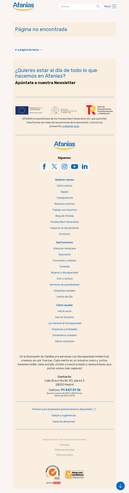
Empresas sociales (64, 290)
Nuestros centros (64, 203)
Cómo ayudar (64, 305)
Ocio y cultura (64, 278)
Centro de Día (64, 296)
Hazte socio (64, 311)
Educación (64, 254)
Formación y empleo (64, 260)
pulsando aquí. (71, 126)
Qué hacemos (64, 242)
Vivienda (65, 266)
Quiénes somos (64, 179)
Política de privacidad (64, 450)
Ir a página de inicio (27, 49)
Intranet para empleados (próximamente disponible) (62, 409)
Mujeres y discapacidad (64, 272)
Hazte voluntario (64, 341)
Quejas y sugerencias (64, 415)
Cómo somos (64, 185)
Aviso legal (64, 444)
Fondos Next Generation (64, 221)
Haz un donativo (64, 317)
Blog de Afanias (64, 215)
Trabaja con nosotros (64, 209)
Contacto (64, 234)
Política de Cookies (64, 455)
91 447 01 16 (70, 390)
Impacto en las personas (64, 228)
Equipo (64, 191)
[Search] (78, 6)
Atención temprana (64, 248)
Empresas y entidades (64, 329)
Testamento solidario (64, 335)
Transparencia (64, 197)
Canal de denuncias (64, 421)
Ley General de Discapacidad (64, 323)
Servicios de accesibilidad (64, 284)
